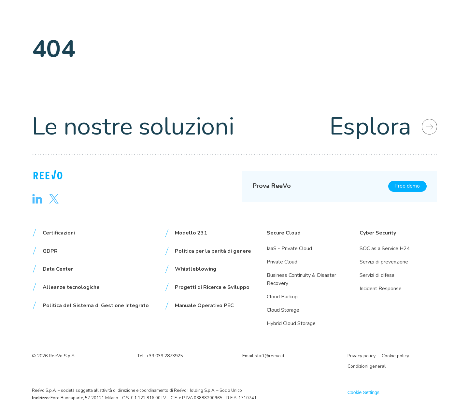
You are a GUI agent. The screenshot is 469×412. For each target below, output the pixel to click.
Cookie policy (395, 356)
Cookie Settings (363, 392)
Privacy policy (362, 356)
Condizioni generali (367, 366)
